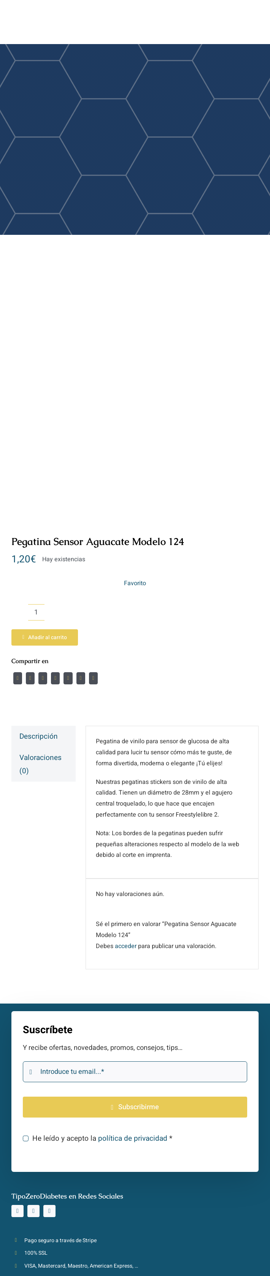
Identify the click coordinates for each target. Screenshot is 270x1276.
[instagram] (17, 1211)
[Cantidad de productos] (36, 612)
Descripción (38, 736)
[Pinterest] (81, 678)
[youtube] (49, 1211)
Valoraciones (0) (40, 764)
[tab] (43, 736)
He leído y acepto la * (102, 1138)
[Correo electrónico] (93, 678)
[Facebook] (17, 678)
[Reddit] (43, 678)
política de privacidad (132, 1138)
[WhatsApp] (68, 678)
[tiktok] (33, 1211)
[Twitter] (30, 678)
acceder (126, 946)
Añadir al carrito (44, 637)
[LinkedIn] (55, 678)
